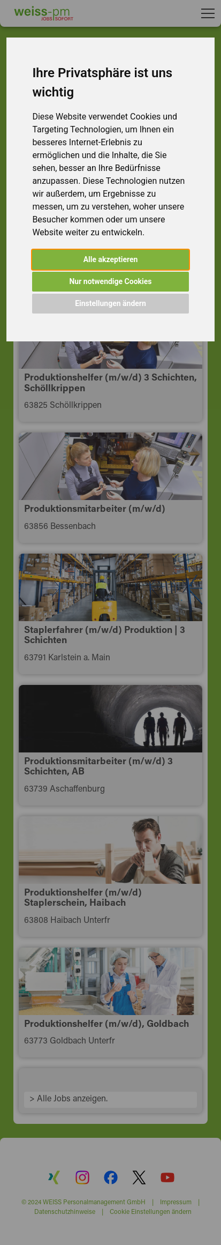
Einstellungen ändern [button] (110, 303)
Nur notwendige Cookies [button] (110, 281)
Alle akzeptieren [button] (110, 259)
